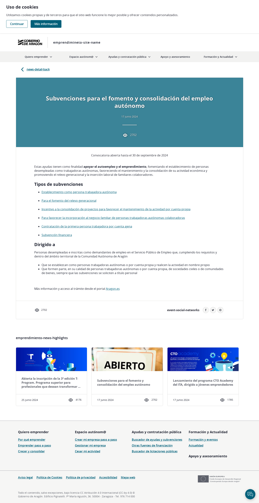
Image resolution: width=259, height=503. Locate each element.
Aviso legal (25, 477)
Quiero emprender (33, 432)
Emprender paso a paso (34, 445)
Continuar (17, 24)
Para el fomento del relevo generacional (69, 201)
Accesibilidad (108, 477)
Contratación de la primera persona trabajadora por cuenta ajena (87, 226)
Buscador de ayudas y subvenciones (157, 440)
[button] (220, 310)
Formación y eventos (203, 440)
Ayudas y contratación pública (156, 432)
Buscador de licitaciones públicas (155, 451)
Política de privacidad (81, 477)
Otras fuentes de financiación (152, 445)
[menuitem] (38, 56)
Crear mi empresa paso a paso (96, 440)
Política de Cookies (49, 477)
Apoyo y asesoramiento (208, 456)
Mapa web (128, 477)
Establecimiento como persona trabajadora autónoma (79, 192)
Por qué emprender (31, 440)
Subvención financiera (57, 235)
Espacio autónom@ (90, 432)
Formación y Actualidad (208, 432)
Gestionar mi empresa (90, 445)
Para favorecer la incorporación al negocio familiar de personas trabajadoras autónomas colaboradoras (113, 218)
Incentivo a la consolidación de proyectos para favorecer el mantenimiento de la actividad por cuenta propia (116, 209)
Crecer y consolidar (31, 451)
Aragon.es (113, 289)
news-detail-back (35, 69)
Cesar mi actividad (87, 451)
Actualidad (196, 445)
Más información (46, 24)
